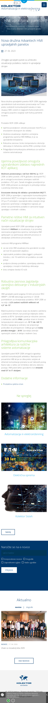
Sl (37, 10)
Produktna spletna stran (13, 384)
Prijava (9, 570)
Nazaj (8, 532)
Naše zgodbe (30, 562)
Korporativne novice (13, 559)
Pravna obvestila (27, 691)
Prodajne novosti (33, 26)
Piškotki (39, 691)
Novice (18, 607)
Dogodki (29, 559)
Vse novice (24, 660)
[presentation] (20, 579)
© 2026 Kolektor (12, 691)
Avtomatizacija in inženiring (15, 26)
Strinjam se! (8, 700)
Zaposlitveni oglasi (12, 562)
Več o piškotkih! (13, 700)
